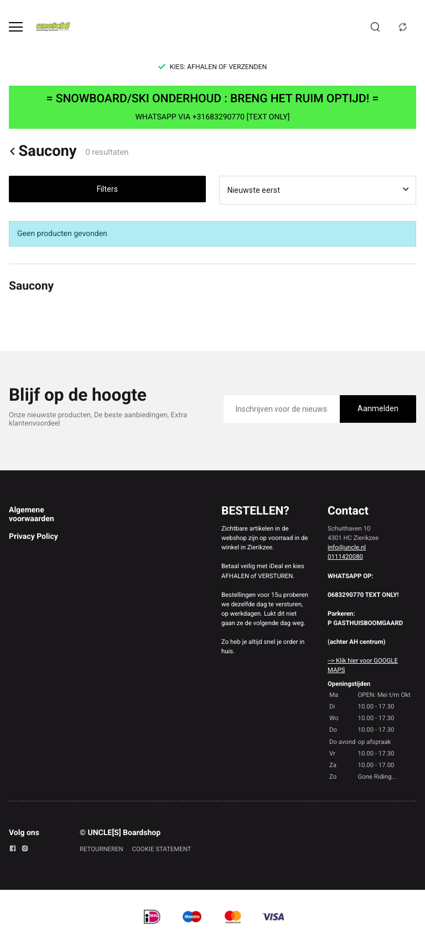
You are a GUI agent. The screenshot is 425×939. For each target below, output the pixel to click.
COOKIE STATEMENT (161, 849)
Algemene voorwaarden (31, 514)
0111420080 (345, 556)
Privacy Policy (33, 536)
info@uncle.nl (347, 547)
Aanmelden (377, 408)
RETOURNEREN (101, 849)
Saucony (43, 151)
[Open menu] (16, 27)
